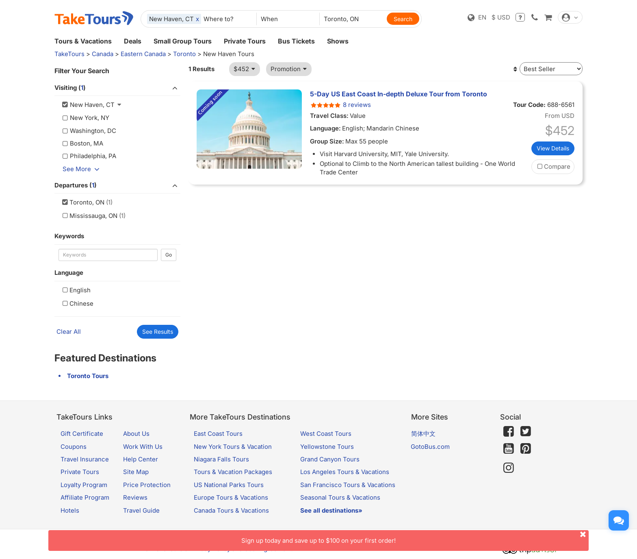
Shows (338, 41)
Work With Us (142, 446)
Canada (102, 54)
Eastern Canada (143, 54)
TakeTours (69, 54)
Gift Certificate (82, 433)
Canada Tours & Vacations (231, 510)
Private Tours (245, 41)
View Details (553, 148)
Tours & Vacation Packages (233, 472)
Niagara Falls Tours (221, 459)
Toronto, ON (82, 202)
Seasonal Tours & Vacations (340, 497)
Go (168, 255)
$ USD (501, 17)
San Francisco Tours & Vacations (347, 485)
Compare (552, 166)
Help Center (140, 459)
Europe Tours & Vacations (231, 497)
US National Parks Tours (229, 485)
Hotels (70, 510)
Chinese (77, 303)
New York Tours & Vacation (233, 446)
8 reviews (340, 105)
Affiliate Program (85, 497)
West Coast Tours (325, 433)
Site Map (136, 472)
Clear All (68, 331)
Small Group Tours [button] (183, 41)
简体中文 (423, 433)
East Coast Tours (218, 433)
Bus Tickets (296, 41)
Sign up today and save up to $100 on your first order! (415, 537)
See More (82, 169)
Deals (132, 41)
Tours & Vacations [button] (83, 41)
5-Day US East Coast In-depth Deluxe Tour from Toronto (398, 94)
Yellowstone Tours (327, 446)
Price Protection (147, 485)
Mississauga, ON (89, 216)
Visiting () (117, 88)
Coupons (74, 446)
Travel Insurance (85, 459)
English (76, 290)
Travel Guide (141, 510)
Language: (325, 128)
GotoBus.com (430, 446)
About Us (136, 433)
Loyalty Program (84, 485)
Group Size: (327, 141)
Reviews (135, 497)
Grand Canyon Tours (330, 459)
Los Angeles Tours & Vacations (344, 472)
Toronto (184, 54)
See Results (157, 331)
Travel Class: (329, 116)
